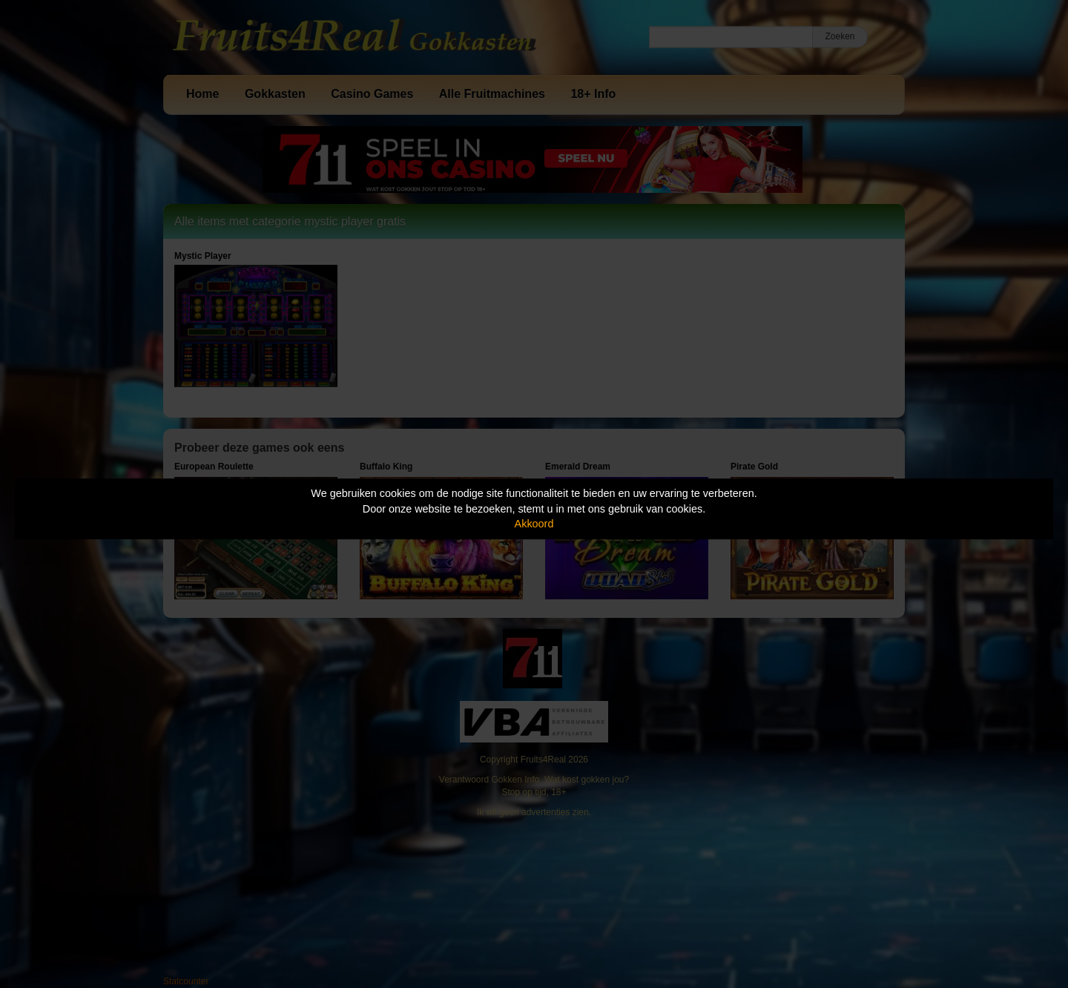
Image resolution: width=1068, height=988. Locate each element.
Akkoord (534, 524)
